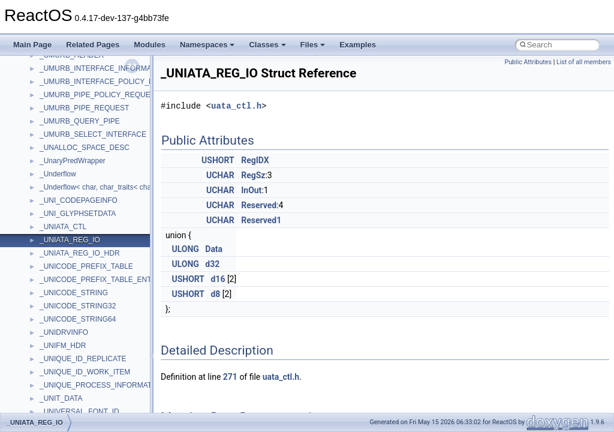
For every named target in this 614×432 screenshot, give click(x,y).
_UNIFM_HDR (63, 345)
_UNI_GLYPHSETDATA (78, 213)
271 (230, 377)
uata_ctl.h (236, 106)
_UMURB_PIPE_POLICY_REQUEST (99, 95)
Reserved (258, 205)
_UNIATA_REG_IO (70, 240)
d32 (212, 264)
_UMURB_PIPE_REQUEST (84, 108)
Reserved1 (261, 220)
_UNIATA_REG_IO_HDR (80, 253)
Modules (149, 44)
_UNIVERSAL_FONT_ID (79, 411)
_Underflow (58, 174)
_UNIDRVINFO (64, 332)
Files (313, 44)
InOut (251, 190)
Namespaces (207, 44)
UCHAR (220, 175)
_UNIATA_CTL (63, 227)
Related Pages (92, 44)
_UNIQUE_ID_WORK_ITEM (85, 372)
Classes (267, 44)
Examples (357, 44)
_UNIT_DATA (61, 398)
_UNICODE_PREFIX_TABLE (86, 266)
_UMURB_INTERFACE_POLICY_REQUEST (111, 81)
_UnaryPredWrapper (73, 161)
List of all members (583, 62)
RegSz (253, 175)
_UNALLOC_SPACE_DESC (85, 147)
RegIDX (255, 160)
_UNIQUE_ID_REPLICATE (83, 359)
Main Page (32, 44)
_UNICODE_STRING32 (78, 306)
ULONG (184, 249)
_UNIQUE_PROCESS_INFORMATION (102, 385)
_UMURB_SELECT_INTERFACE (93, 134)
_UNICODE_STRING (74, 293)
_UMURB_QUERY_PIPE (80, 121)
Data (213, 249)
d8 (215, 294)
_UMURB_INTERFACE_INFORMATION (104, 68)
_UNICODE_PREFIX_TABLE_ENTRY (100, 279)
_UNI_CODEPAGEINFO (79, 200)
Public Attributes (528, 62)
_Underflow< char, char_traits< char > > (103, 187)
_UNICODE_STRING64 (78, 319)
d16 (217, 279)
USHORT (217, 160)
